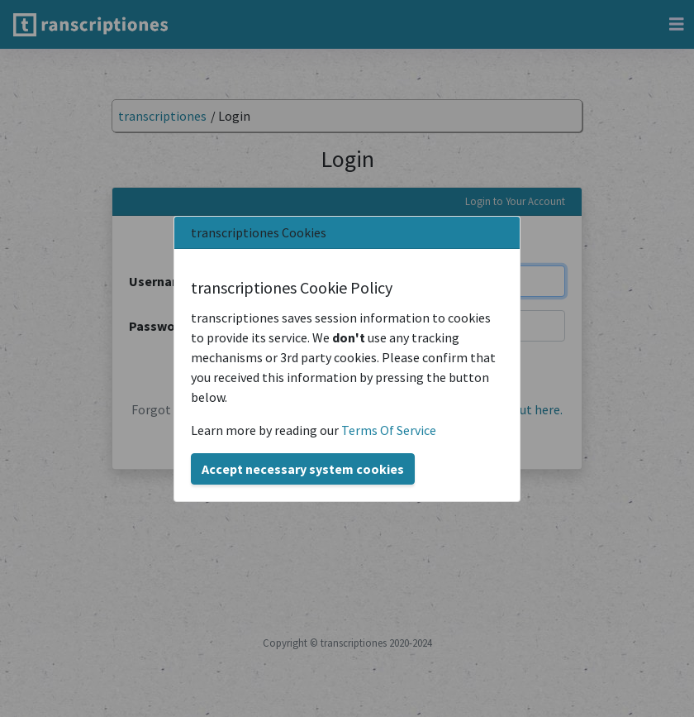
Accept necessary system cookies (303, 469)
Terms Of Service (388, 430)
